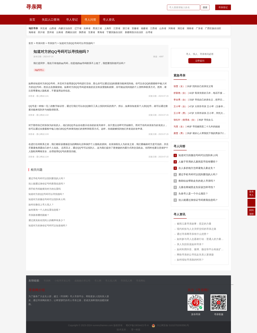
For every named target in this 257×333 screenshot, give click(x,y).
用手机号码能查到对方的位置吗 (45, 189)
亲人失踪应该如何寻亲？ (190, 244)
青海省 (100, 32)
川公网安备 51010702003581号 (170, 325)
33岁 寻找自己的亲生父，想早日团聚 (200, 99)
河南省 (171, 28)
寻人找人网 (111, 280)
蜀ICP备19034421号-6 (137, 325)
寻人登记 (72, 19)
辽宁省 (78, 28)
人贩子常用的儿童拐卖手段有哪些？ (196, 161)
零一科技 (135, 329)
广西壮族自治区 (213, 28)
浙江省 (126, 28)
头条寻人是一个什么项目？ (191, 193)
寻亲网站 (140, 280)
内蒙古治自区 (65, 28)
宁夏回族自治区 (115, 32)
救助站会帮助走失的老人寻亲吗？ (194, 180)
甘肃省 (91, 32)
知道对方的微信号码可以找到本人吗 (47, 199)
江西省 (153, 28)
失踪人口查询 (50, 19)
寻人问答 (90, 19)
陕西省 (82, 32)
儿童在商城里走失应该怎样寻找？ (194, 187)
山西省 (52, 28)
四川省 (41, 32)
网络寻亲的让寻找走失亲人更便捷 (195, 254)
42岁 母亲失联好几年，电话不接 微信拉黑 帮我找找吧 (209, 93)
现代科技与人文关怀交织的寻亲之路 (196, 228)
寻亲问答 (40, 43)
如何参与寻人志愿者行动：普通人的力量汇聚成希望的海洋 (209, 239)
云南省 (59, 32)
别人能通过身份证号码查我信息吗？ (47, 183)
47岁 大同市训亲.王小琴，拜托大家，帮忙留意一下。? (209, 113)
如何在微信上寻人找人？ (41, 204)
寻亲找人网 (126, 280)
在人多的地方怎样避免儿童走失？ (194, 168)
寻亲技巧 (52, 43)
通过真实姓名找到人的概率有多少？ (47, 220)
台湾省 (149, 32)
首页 (34, 19)
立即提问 (199, 60)
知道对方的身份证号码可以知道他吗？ (48, 225)
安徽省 (135, 28)
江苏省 (116, 28)
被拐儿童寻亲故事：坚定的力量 (194, 223)
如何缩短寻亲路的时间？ (190, 259)
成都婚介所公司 (82, 280)
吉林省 (87, 28)
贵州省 (50, 32)
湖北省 (181, 28)
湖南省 (190, 28)
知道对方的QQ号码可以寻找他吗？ (77, 43)
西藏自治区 (71, 32)
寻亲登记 (223, 7)
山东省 (162, 28)
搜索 (205, 7)
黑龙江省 (97, 28)
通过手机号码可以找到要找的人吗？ (47, 178)
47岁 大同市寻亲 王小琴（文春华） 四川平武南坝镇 (208, 106)
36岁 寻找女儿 (193, 119)
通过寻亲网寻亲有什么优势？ (193, 234)
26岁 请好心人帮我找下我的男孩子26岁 (200, 133)
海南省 (32, 32)
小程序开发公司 (62, 280)
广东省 (199, 28)
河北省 (43, 28)
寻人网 (97, 280)
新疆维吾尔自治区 (134, 32)
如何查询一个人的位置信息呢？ (45, 209)
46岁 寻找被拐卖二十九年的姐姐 (197, 126)
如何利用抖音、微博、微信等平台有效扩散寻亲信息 (205, 249)
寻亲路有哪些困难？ (39, 215)
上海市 (107, 28)
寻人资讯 (109, 19)
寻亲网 (47, 280)
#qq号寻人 (39, 70)
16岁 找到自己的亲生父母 (193, 86)
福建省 (144, 28)
